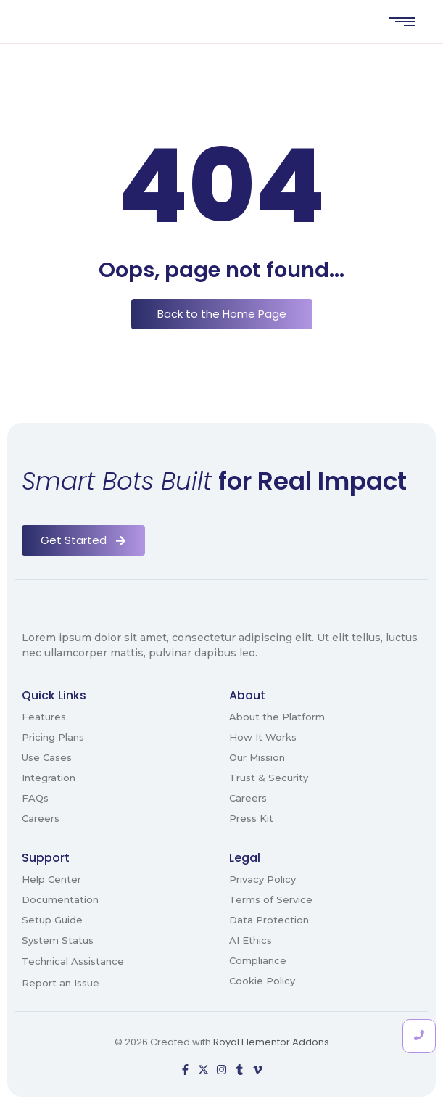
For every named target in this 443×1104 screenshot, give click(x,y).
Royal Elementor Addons (271, 1042)
